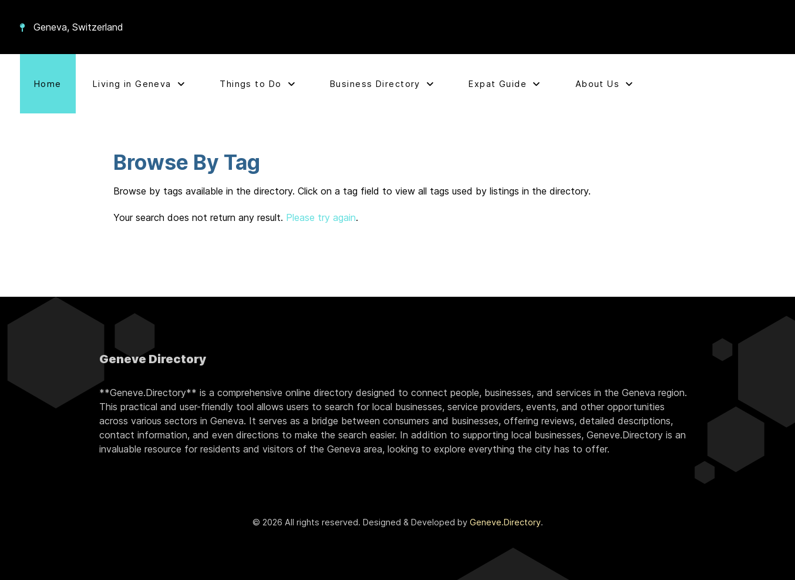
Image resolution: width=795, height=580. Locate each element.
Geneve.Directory (505, 522)
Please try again (321, 217)
